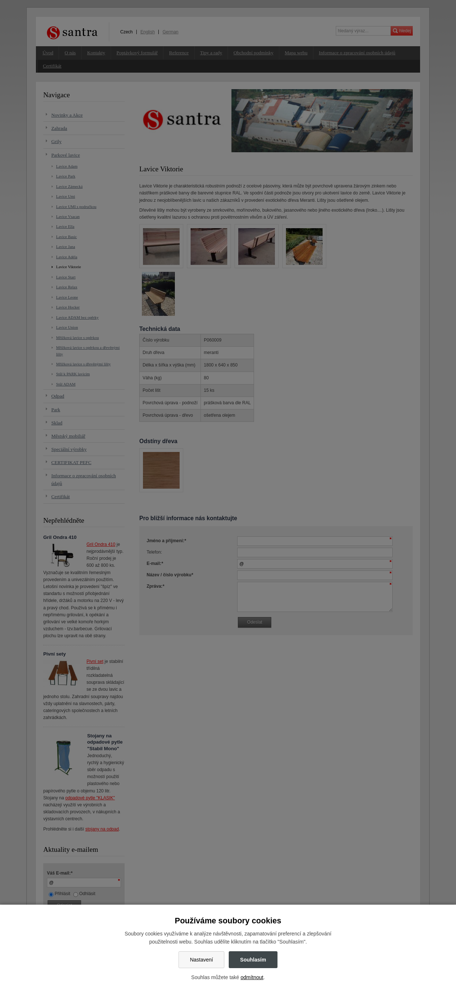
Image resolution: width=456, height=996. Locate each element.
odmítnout (251, 977)
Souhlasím (253, 960)
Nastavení (201, 960)
